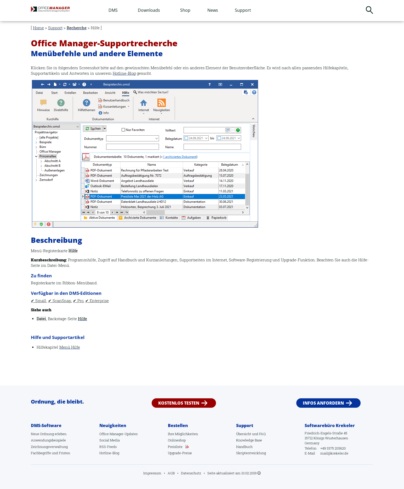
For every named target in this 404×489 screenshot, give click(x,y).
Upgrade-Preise (180, 453)
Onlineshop (177, 440)
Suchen (369, 10)
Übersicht (243, 434)
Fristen (64, 453)
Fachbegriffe (41, 453)
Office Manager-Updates (118, 434)
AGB (171, 473)
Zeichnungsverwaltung (49, 446)
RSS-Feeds (108, 446)
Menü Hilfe (69, 347)
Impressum (152, 473)
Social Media (109, 440)
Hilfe (82, 318)
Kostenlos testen (178, 403)
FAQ (262, 434)
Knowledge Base (249, 440)
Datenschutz (191, 473)
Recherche (77, 27)
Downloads (149, 10)
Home (38, 27)
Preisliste (175, 446)
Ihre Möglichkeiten (183, 434)
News (212, 10)
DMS (113, 10)
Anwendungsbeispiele (48, 440)
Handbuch (244, 446)
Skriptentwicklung (251, 453)
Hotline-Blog (124, 73)
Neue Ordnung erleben (48, 434)
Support (243, 10)
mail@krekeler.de (334, 453)
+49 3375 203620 (333, 448)
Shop (185, 10)
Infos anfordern (323, 403)
